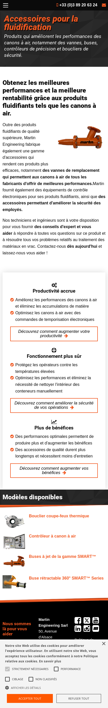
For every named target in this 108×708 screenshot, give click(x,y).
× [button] (103, 644)
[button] (54, 687)
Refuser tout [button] (78, 698)
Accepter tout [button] (29, 698)
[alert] (54, 673)
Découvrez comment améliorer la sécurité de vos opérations (54, 405)
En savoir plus (50, 661)
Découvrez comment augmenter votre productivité (54, 333)
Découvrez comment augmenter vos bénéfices (54, 470)
